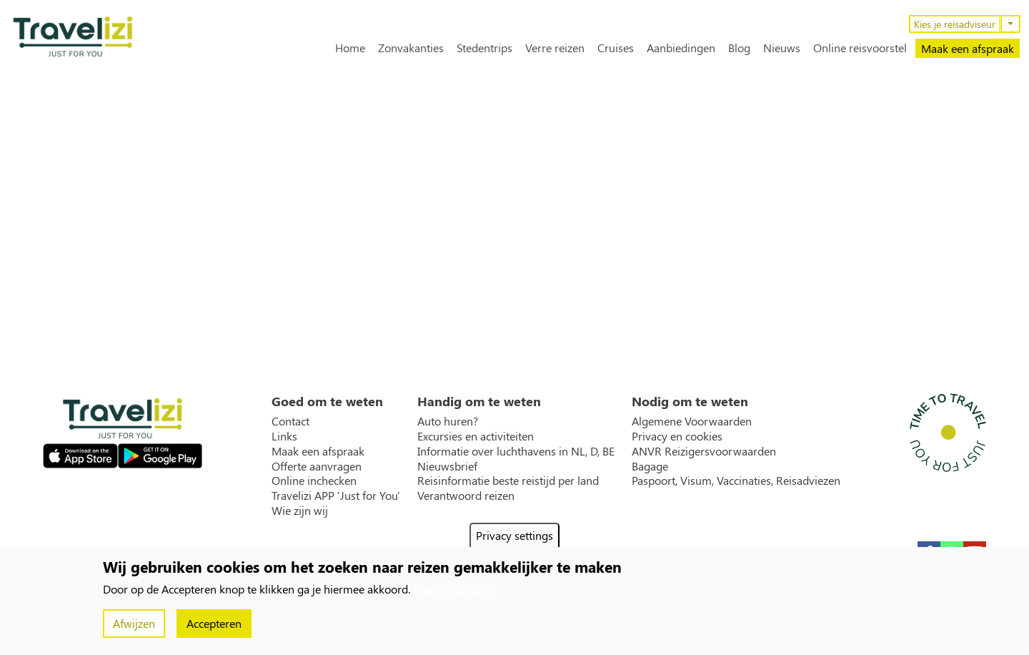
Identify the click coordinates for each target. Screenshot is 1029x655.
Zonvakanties (411, 48)
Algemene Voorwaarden (692, 421)
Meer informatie (453, 588)
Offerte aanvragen (317, 466)
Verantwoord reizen (465, 495)
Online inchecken (314, 480)
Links (284, 436)
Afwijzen (134, 623)
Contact (290, 421)
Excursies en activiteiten (475, 436)
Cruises (615, 48)
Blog (739, 48)
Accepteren (214, 623)
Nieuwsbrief (447, 466)
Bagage (650, 466)
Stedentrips (484, 48)
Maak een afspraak (967, 48)
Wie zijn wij (300, 510)
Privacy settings (514, 535)
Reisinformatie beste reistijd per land (508, 480)
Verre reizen (555, 48)
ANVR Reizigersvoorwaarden (704, 451)
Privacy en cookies (677, 436)
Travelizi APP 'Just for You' (336, 495)
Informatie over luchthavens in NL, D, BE (516, 451)
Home (350, 48)
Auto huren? (447, 421)
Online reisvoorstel (860, 48)
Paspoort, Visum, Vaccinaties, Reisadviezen (736, 480)
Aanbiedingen (681, 48)
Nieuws (781, 48)
